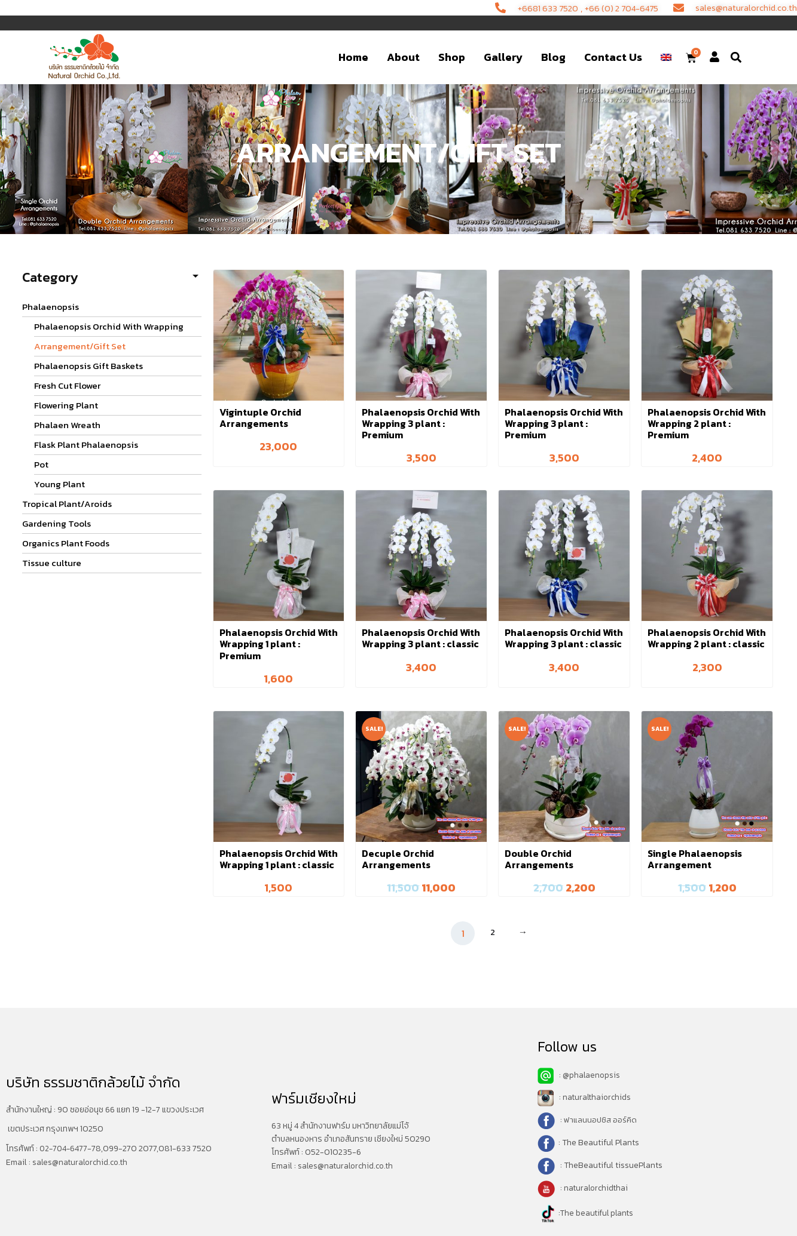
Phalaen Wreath (67, 425)
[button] (736, 57)
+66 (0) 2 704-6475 (611, 8)
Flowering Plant (66, 405)
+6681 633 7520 (530, 8)
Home (353, 57)
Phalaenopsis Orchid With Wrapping (109, 326)
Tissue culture (51, 563)
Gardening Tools (56, 523)
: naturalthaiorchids (586, 1097)
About (403, 57)
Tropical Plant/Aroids (67, 504)
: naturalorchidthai (584, 1188)
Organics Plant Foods (65, 543)
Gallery (503, 57)
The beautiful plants (598, 1213)
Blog (553, 57)
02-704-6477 (64, 1148)
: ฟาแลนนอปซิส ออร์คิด (597, 1120)
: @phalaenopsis (579, 1075)
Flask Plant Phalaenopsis (86, 444)
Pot (41, 464)
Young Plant (59, 484)
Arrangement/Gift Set (80, 346)
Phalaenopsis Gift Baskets (88, 366)
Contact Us (613, 57)
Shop (451, 57)
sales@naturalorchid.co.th (82, 1161)
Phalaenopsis (50, 306)
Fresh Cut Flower (67, 385)
